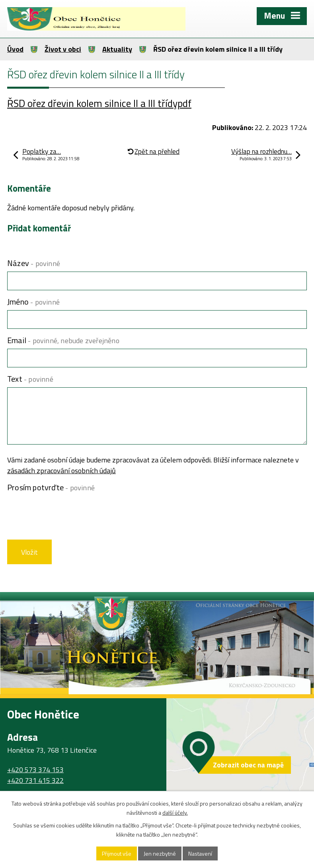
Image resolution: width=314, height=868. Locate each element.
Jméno (33, 301)
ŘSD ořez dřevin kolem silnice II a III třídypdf (99, 103)
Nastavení (200, 853)
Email (63, 340)
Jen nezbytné (160, 853)
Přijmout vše (116, 853)
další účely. (175, 812)
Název (33, 263)
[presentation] (66, 514)
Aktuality (117, 49)
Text (30, 379)
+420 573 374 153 (35, 769)
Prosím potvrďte (51, 487)
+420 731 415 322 (35, 780)
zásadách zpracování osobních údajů (61, 470)
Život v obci (63, 49)
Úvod (15, 49)
